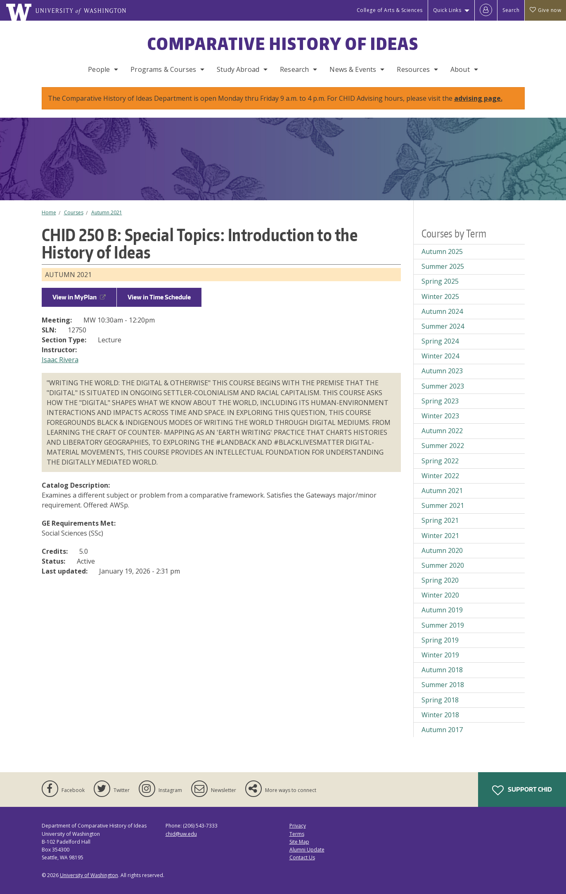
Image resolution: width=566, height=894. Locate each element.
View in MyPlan (79, 297)
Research (294, 69)
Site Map (299, 841)
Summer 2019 (443, 625)
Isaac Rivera (60, 359)
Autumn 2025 (442, 251)
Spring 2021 (440, 520)
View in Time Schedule (159, 297)
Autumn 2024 (442, 311)
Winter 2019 (440, 654)
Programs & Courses (163, 69)
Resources (413, 69)
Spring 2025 (440, 281)
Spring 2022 (440, 460)
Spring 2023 (440, 401)
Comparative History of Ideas (283, 44)
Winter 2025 (440, 296)
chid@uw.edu (181, 833)
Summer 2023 (443, 386)
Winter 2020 (440, 595)
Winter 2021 (440, 535)
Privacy (297, 825)
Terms (296, 833)
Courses (73, 212)
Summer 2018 (443, 684)
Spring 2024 (440, 341)
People (99, 69)
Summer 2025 (443, 266)
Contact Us (302, 857)
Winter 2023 (440, 415)
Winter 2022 (440, 475)
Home (49, 212)
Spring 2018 (440, 699)
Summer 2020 (443, 565)
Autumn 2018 (442, 669)
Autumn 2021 (106, 212)
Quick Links (447, 10)
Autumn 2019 (442, 609)
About (460, 69)
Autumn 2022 (442, 430)
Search (510, 10)
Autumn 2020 (442, 550)
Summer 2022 (443, 445)
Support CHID (522, 790)
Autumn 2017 (442, 729)
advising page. (478, 98)
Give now (545, 10)
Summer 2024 (443, 326)
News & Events (352, 69)
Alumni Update (306, 849)
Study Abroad (238, 69)
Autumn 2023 (442, 370)
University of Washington (89, 875)
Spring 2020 (440, 580)
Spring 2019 (440, 640)
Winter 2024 (440, 355)
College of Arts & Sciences (390, 10)
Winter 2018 (440, 714)
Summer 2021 (443, 505)
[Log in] (486, 10)
